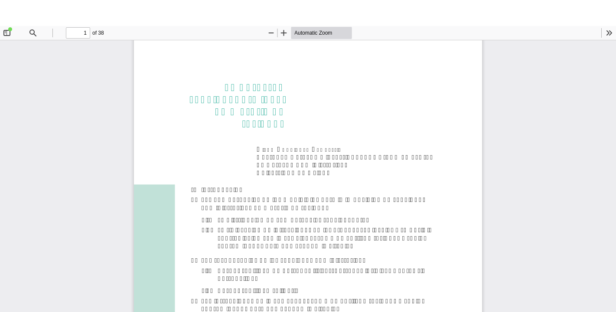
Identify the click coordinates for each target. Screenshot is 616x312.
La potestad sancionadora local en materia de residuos (313, 13)
